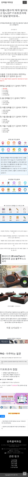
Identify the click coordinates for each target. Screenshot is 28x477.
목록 (2, 416)
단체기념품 (14, 463)
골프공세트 (18, 166)
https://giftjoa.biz (14, 382)
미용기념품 (14, 465)
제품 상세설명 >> (14, 328)
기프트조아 (17, 306)
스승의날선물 (14, 467)
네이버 (3, 385)
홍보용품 (5, 88)
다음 (7, 385)
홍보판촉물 (14, 462)
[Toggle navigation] (25, 2)
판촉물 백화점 (7, 2)
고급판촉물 (14, 460)
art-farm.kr (20, 475)
